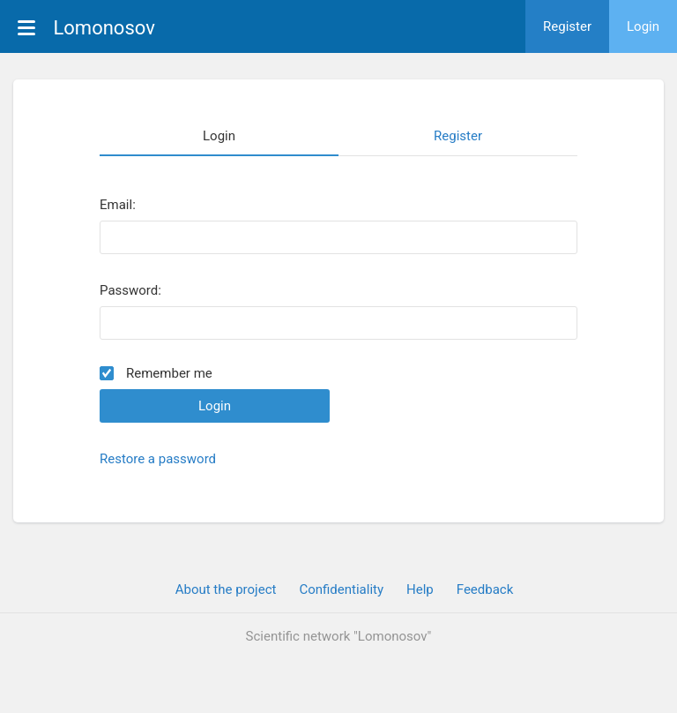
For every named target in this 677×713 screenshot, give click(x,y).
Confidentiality (341, 589)
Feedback (485, 589)
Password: (130, 290)
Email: (118, 205)
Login (643, 26)
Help (420, 589)
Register (567, 26)
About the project (226, 589)
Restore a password (158, 459)
